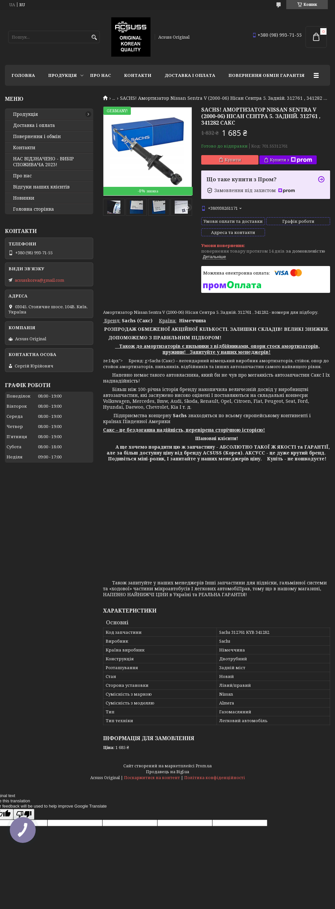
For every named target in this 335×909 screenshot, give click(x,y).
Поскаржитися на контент (152, 777)
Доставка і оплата (190, 75)
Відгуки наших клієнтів (41, 187)
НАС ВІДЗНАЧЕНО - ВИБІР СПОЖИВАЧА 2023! (43, 162)
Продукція (62, 75)
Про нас (100, 75)
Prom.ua (204, 766)
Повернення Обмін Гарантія (266, 75)
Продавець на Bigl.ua (167, 772)
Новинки (23, 198)
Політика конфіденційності (214, 777)
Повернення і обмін (37, 136)
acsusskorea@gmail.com (39, 280)
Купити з (291, 160)
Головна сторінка (33, 209)
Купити (233, 160)
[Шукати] (94, 37)
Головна (23, 75)
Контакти (137, 75)
